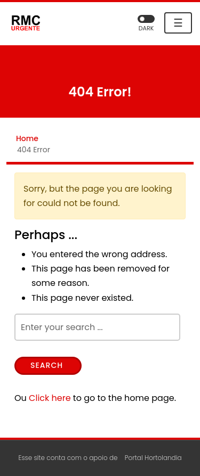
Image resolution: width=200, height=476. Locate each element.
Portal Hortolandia (153, 457)
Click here (50, 398)
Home (27, 138)
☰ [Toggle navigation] (178, 22)
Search (46, 365)
